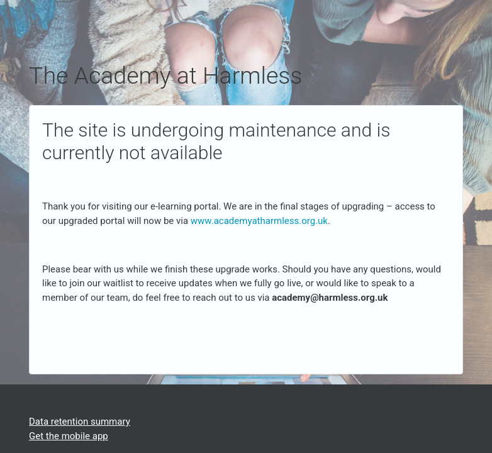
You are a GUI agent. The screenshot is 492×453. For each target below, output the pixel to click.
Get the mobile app (68, 436)
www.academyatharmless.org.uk (259, 220)
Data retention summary (79, 421)
